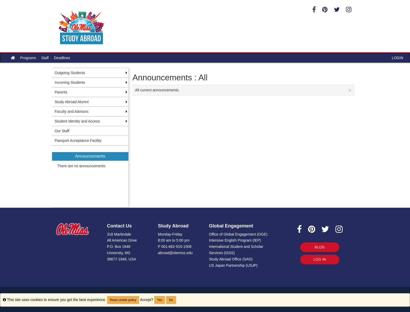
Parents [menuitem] (61, 92)
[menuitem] (90, 176)
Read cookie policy (123, 300)
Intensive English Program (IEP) (235, 240)
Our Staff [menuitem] (62, 131)
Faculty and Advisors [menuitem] (71, 111)
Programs (28, 58)
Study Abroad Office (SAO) (231, 259)
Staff (45, 58)
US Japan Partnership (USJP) (233, 265)
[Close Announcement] (349, 90)
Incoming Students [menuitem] (70, 82)
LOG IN (320, 259)
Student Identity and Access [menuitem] (77, 121)
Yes (159, 300)
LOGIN (397, 58)
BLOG (320, 247)
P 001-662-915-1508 (174, 246)
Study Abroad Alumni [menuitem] (72, 102)
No (171, 300)
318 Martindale (119, 234)
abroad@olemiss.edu (175, 253)
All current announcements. (243, 90)
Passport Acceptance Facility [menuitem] (78, 140)
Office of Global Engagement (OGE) (238, 234)
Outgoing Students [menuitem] (70, 73)
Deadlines (62, 58)
